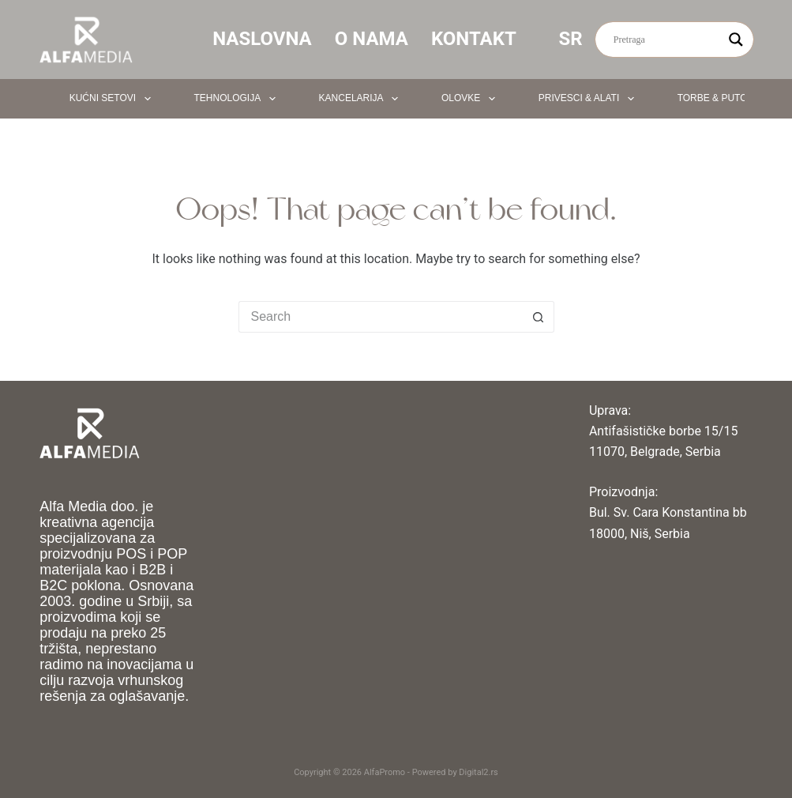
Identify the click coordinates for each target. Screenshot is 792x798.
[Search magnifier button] (736, 39)
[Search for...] (380, 317)
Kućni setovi (113, 98)
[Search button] (538, 317)
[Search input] (667, 39)
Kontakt (473, 39)
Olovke (471, 98)
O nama (371, 39)
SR (581, 39)
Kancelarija (361, 98)
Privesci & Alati (589, 98)
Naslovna (262, 39)
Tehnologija (238, 98)
